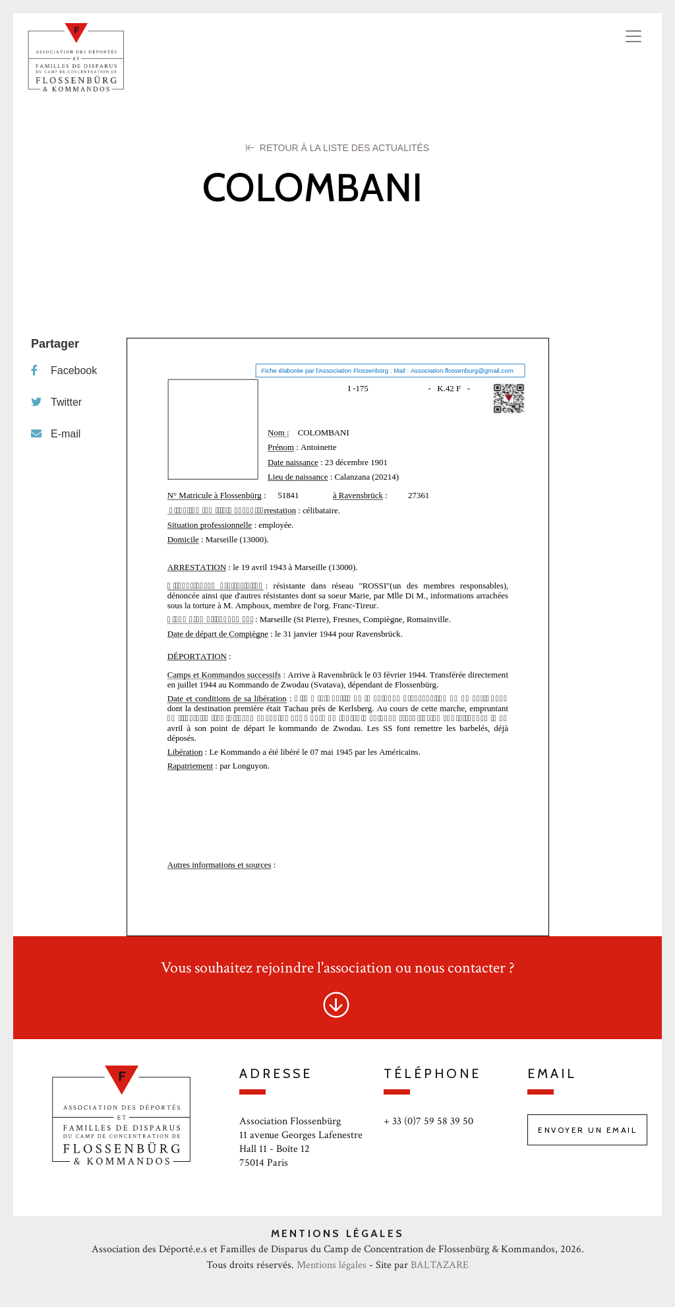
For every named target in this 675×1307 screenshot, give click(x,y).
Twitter (56, 402)
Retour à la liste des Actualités (337, 148)
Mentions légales (332, 1265)
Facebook (64, 370)
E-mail (55, 433)
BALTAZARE (440, 1265)
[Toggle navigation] (633, 36)
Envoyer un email (587, 1130)
